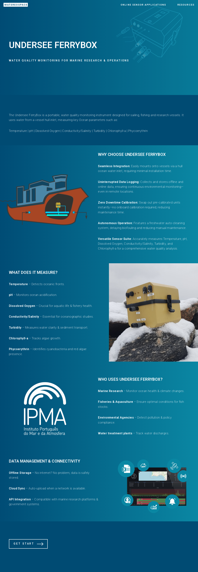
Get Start (24, 543)
